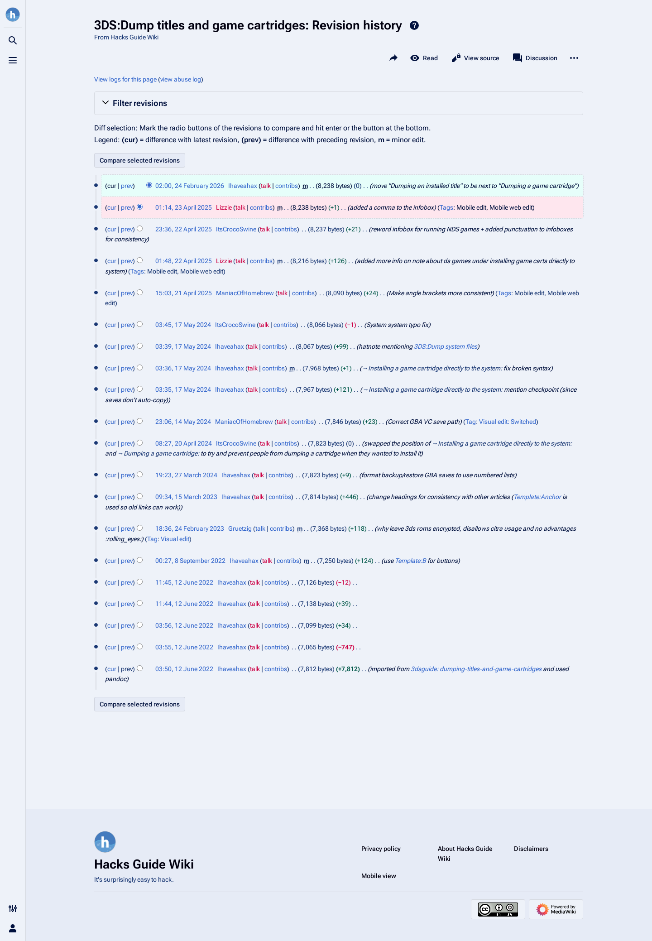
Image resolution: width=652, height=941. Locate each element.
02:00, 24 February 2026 (189, 185)
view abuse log (180, 79)
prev (127, 185)
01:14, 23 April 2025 (183, 207)
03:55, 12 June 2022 (184, 647)
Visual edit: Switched (507, 421)
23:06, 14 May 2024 (183, 421)
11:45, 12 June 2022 (184, 582)
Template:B (410, 560)
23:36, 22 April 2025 (183, 229)
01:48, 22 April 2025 (183, 260)
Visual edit (175, 539)
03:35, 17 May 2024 (183, 389)
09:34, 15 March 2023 (186, 496)
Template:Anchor (537, 496)
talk (266, 185)
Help (414, 25)
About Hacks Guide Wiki (465, 853)
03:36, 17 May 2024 (183, 368)
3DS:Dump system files (445, 346)
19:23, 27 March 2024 (186, 475)
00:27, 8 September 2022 (190, 560)
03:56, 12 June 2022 (184, 625)
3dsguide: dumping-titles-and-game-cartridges (476, 668)
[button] (338, 103)
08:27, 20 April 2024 (183, 443)
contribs (286, 185)
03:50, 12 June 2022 (184, 668)
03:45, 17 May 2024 (183, 324)
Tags (446, 207)
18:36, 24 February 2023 (189, 528)
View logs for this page (125, 79)
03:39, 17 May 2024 (183, 346)
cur (111, 207)
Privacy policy (381, 848)
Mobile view (378, 875)
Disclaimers (531, 848)
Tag (470, 421)
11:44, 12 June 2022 (184, 603)
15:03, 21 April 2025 (183, 293)
